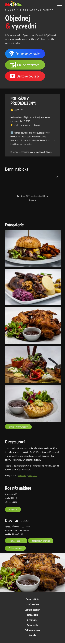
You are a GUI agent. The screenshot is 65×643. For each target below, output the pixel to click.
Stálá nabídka (32, 604)
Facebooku (22, 475)
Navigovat (13, 509)
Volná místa (32, 625)
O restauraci (32, 620)
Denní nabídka (32, 599)
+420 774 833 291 (16, 540)
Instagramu (32, 475)
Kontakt (32, 635)
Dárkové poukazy (24, 76)
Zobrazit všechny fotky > (18, 426)
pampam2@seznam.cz (41, 540)
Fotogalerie (32, 614)
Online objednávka (24, 54)
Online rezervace (24, 65)
